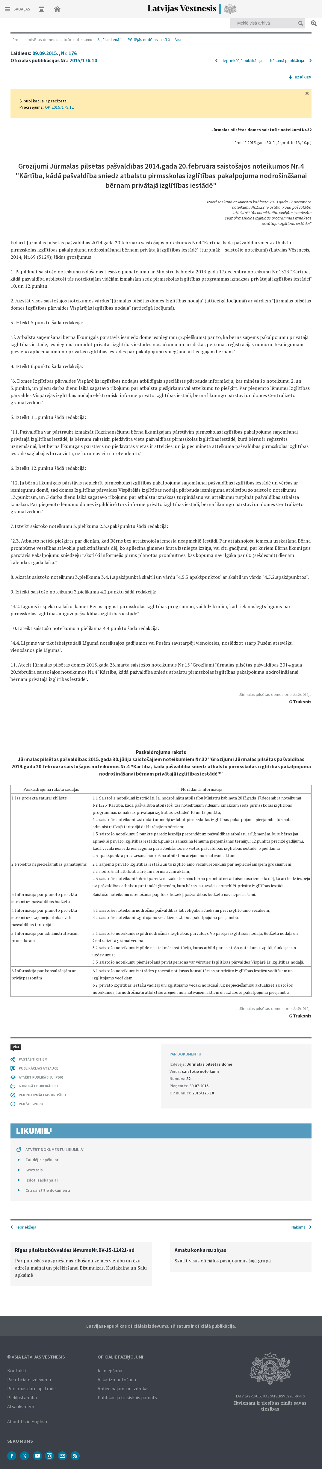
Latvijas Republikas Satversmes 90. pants (270, 1396)
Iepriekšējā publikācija (242, 60)
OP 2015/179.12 (59, 107)
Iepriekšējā (26, 1227)
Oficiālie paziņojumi (120, 1357)
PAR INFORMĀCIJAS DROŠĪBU (42, 1095)
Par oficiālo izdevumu (29, 1379)
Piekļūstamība (22, 1397)
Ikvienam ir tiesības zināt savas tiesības (270, 1406)
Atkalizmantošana (117, 1379)
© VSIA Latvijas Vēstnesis (36, 1357)
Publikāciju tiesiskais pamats (127, 1397)
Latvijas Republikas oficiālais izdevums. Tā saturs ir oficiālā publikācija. (161, 1326)
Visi (178, 39)
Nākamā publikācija (287, 60)
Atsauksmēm (20, 1406)
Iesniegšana (110, 1370)
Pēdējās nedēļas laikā (147, 39)
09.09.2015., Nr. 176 (54, 53)
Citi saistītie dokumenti (47, 1190)
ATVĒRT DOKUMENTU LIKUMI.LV (54, 1149)
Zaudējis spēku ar (41, 1159)
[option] (81, 1264)
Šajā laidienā (108, 39)
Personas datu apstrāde (31, 1388)
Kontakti (16, 1370)
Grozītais (34, 1170)
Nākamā (298, 1227)
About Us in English (27, 1421)
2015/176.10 (83, 60)
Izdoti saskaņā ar (41, 1180)
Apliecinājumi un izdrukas (123, 1388)
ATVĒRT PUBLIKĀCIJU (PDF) (41, 1077)
